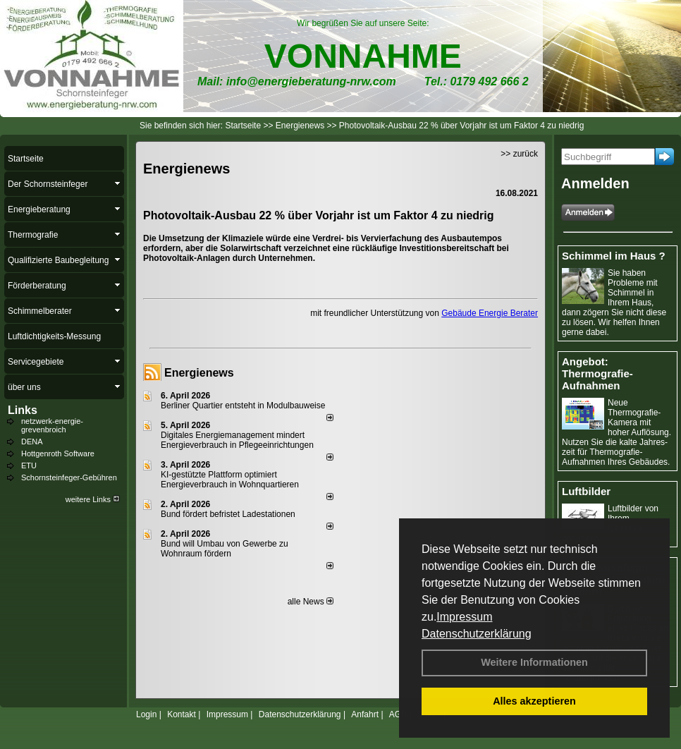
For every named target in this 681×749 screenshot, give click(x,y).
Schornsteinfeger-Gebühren (69, 477)
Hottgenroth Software (57, 453)
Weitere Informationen (534, 662)
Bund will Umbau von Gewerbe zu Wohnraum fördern (224, 549)
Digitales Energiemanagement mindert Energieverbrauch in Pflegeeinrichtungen (237, 440)
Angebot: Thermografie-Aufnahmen (597, 373)
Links (22, 410)
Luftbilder (586, 491)
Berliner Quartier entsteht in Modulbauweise (243, 405)
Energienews (199, 373)
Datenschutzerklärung (477, 634)
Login (146, 714)
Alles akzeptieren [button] (534, 701)
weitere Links (93, 499)
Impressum (464, 617)
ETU (29, 465)
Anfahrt (365, 714)
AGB (398, 714)
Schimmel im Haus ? (613, 256)
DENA (32, 441)
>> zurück (519, 154)
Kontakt (181, 714)
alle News (310, 602)
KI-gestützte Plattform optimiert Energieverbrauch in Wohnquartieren (230, 479)
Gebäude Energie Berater (489, 313)
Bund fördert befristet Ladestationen (228, 514)
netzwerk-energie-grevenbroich (52, 425)
